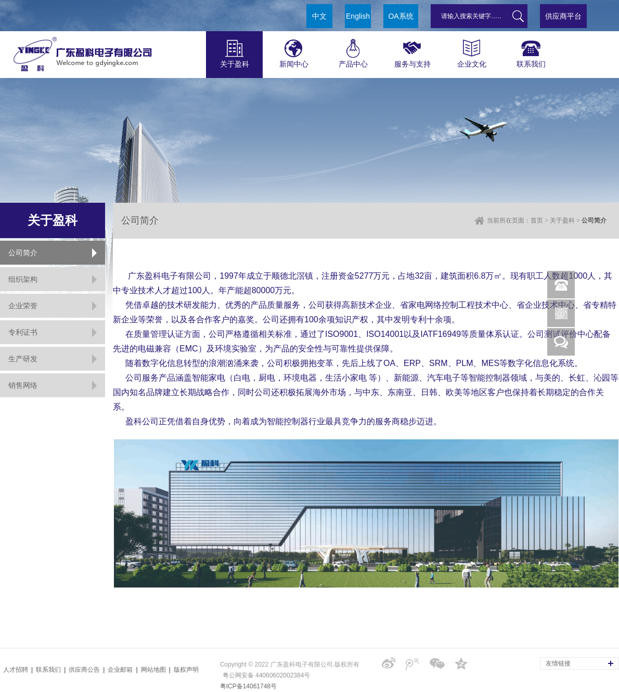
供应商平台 (563, 16)
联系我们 (530, 49)
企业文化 (471, 49)
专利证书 (22, 332)
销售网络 (22, 385)
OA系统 (400, 16)
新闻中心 (293, 49)
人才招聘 (15, 669)
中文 (319, 16)
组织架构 (22, 279)
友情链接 (558, 663)
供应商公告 (84, 669)
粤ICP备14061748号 (248, 686)
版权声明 (186, 669)
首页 (537, 220)
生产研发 (22, 359)
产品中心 (353, 49)
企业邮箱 (120, 669)
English (358, 16)
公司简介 (22, 253)
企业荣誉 (22, 306)
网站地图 (153, 669)
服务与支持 (412, 49)
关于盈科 (234, 49)
